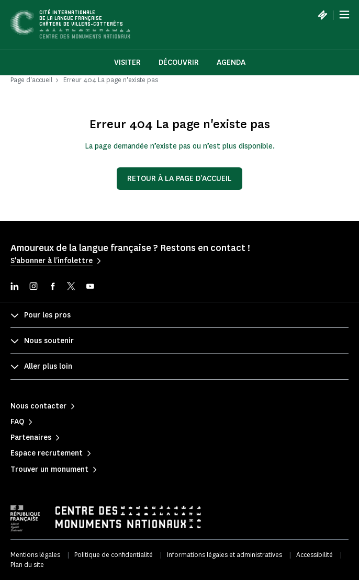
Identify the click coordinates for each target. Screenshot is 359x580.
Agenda (231, 62)
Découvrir (179, 62)
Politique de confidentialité (113, 554)
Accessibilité (314, 554)
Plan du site (27, 564)
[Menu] (344, 14)
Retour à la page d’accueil (179, 179)
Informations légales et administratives (224, 554)
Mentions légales (35, 554)
